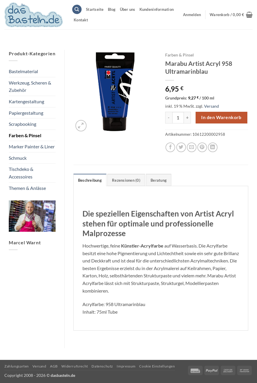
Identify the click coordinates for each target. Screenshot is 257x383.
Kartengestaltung (26, 101)
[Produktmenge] (178, 117)
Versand (211, 106)
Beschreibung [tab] (90, 180)
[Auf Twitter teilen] (181, 147)
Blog (112, 9)
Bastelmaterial (23, 71)
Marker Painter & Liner (32, 146)
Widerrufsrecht (74, 366)
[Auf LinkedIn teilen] (213, 147)
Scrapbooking (22, 124)
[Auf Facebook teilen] (170, 147)
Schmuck (18, 158)
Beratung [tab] (159, 180)
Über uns (127, 9)
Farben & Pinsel (25, 135)
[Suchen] (77, 9)
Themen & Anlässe (27, 188)
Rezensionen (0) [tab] (126, 180)
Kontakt (81, 20)
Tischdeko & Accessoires (21, 172)
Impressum (126, 366)
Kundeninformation (156, 9)
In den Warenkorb (221, 117)
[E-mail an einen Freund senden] (191, 147)
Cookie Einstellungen (157, 366)
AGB (54, 366)
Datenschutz (102, 366)
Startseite (95, 9)
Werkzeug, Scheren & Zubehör (30, 86)
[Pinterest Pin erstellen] (202, 147)
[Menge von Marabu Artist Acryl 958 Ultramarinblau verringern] (168, 117)
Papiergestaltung (26, 113)
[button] (231, 14)
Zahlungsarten (16, 366)
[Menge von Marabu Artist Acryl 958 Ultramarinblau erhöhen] (187, 117)
